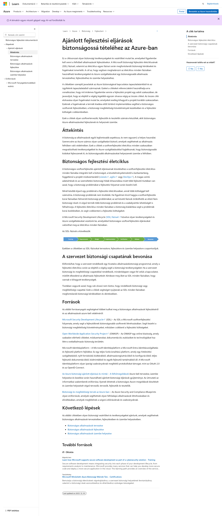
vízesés (103, 176)
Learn (65, 31)
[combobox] (19, 35)
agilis (112, 176)
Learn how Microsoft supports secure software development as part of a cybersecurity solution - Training (108, 460)
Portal (181, 11)
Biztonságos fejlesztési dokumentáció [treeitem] (22, 40)
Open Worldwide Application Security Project (84, 333)
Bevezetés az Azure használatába (203, 11)
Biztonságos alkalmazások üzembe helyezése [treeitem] (21, 73)
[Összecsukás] (35, 29)
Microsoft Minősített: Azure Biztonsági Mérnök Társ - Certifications (92, 477)
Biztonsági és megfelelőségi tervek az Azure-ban (85, 391)
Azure (74, 31)
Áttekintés (192, 36)
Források (191, 50)
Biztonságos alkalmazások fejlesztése (86, 429)
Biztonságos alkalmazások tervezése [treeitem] (21, 58)
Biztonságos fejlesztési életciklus (201, 40)
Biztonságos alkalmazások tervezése (85, 425)
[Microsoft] (5, 4)
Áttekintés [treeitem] (14, 52)
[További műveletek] (157, 31)
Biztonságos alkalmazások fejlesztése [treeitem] (21, 65)
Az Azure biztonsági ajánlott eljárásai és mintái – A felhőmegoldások (95, 373)
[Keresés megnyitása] (203, 3)
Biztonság (86, 31)
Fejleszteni (99, 31)
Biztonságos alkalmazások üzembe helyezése (90, 433)
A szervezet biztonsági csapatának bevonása (202, 45)
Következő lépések (196, 53)
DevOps (127, 176)
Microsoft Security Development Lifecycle (82, 319)
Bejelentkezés (213, 3)
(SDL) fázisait (112, 216)
